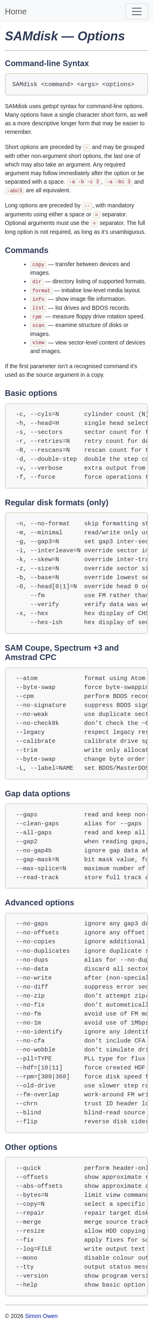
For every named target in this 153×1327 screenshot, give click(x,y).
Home (16, 11)
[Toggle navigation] (136, 11)
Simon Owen (41, 1316)
